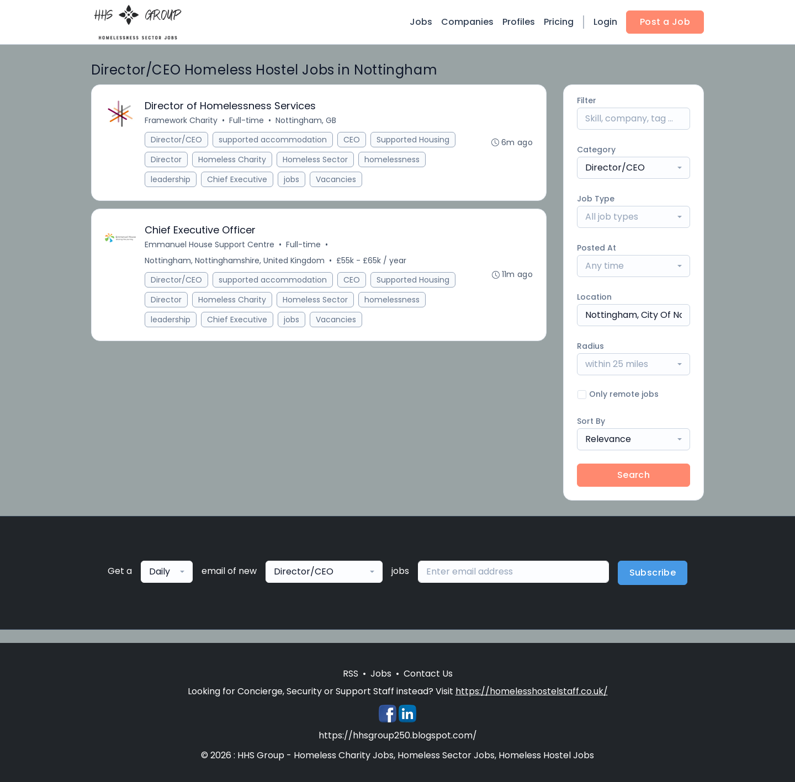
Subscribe (652, 572)
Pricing (559, 21)
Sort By (591, 421)
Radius (590, 346)
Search (633, 475)
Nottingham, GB (305, 120)
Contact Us (428, 673)
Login (605, 21)
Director (166, 159)
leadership (170, 179)
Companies (467, 21)
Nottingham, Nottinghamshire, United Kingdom (235, 260)
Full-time (246, 120)
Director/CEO (176, 139)
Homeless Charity (232, 159)
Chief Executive (237, 179)
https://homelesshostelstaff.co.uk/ (531, 691)
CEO (351, 139)
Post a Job (665, 21)
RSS (350, 673)
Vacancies (336, 179)
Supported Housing (413, 139)
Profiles (518, 21)
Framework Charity (181, 120)
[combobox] (633, 168)
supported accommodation (273, 139)
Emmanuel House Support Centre (209, 244)
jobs (291, 179)
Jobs (421, 21)
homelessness (392, 159)
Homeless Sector (315, 159)
